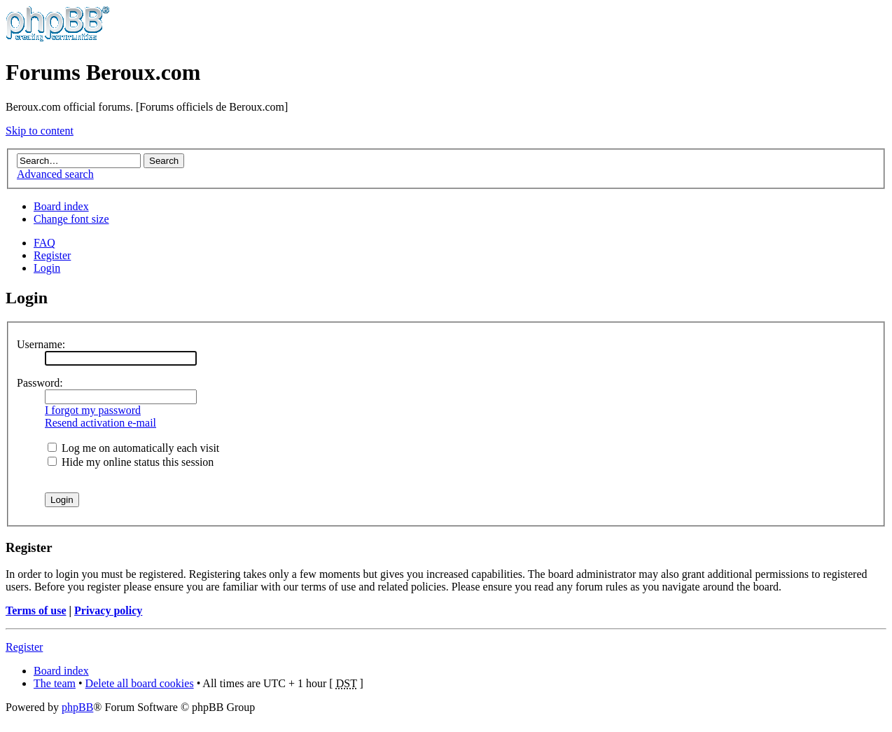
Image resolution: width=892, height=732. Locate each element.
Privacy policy (108, 610)
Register (52, 255)
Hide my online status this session (131, 462)
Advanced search (55, 174)
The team (55, 683)
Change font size (71, 219)
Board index (61, 206)
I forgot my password (93, 410)
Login (47, 268)
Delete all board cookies (139, 683)
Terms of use (36, 610)
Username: (41, 344)
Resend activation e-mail (100, 423)
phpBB (77, 707)
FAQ (44, 243)
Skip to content (40, 131)
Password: (40, 383)
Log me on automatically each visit (133, 448)
